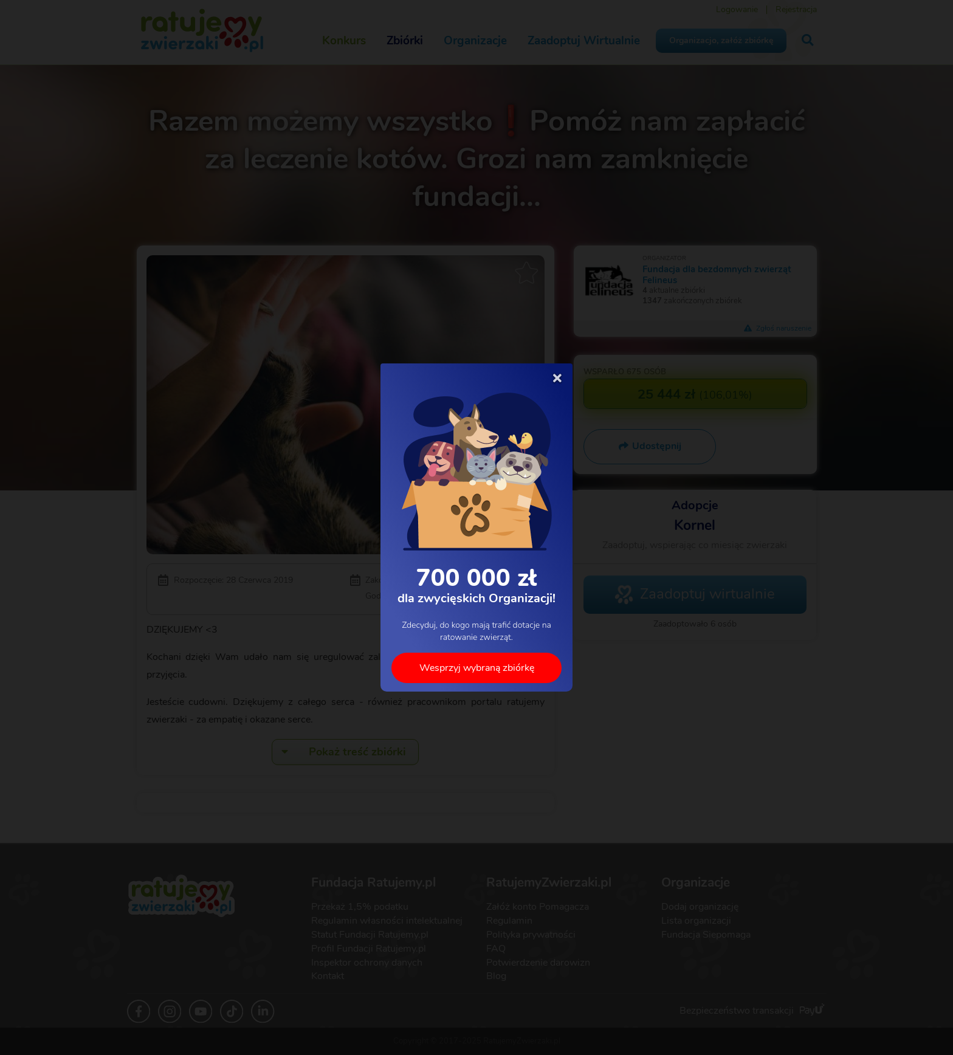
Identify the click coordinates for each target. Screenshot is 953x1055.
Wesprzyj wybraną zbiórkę (476, 668)
